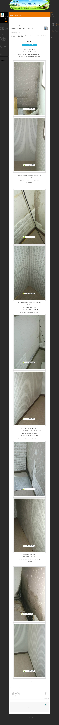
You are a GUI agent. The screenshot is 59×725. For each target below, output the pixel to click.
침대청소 (2, 48)
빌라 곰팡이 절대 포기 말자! (14, 692)
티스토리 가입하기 (54, 33)
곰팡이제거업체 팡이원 (16, 709)
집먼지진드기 (54, 30)
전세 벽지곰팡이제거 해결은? (14, 695)
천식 (57, 30)
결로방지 (52, 30)
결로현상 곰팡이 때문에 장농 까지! (15, 694)
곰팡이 (52, 31)
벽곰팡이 (56, 25)
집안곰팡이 (55, 29)
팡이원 (1, 34)
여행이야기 (2, 51)
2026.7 (52, 12)
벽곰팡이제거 (54, 24)
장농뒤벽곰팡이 (52, 25)
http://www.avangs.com (15, 25)
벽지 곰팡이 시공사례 (4, 38)
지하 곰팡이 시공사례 (4, 40)
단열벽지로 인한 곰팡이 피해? (15, 15)
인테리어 (55, 23)
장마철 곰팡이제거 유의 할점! (14, 696)
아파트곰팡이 (52, 23)
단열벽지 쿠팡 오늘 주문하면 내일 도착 (18, 33)
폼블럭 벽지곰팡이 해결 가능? (15, 693)
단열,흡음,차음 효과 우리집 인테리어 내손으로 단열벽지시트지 (22, 28)
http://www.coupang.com (15, 32)
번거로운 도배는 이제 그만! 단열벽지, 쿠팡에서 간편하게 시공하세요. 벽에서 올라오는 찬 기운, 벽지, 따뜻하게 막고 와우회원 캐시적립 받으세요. (29, 36)
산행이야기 (2, 52)
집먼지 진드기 (3, 47)
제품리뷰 (1, 53)
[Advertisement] (14, 701)
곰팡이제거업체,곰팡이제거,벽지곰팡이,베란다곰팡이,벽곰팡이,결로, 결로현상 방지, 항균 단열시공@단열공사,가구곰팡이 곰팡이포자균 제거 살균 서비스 (28, 713)
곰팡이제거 (57, 24)
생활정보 (1, 54)
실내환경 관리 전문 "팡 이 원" (4, 46)
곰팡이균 (58, 29)
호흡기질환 (54, 31)
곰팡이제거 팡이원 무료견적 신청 (4, 28)
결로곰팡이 (54, 26)
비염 (52, 26)
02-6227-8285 (2, 27)
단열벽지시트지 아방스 (15, 27)
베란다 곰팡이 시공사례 (4, 39)
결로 (52, 29)
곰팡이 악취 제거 (3, 43)
